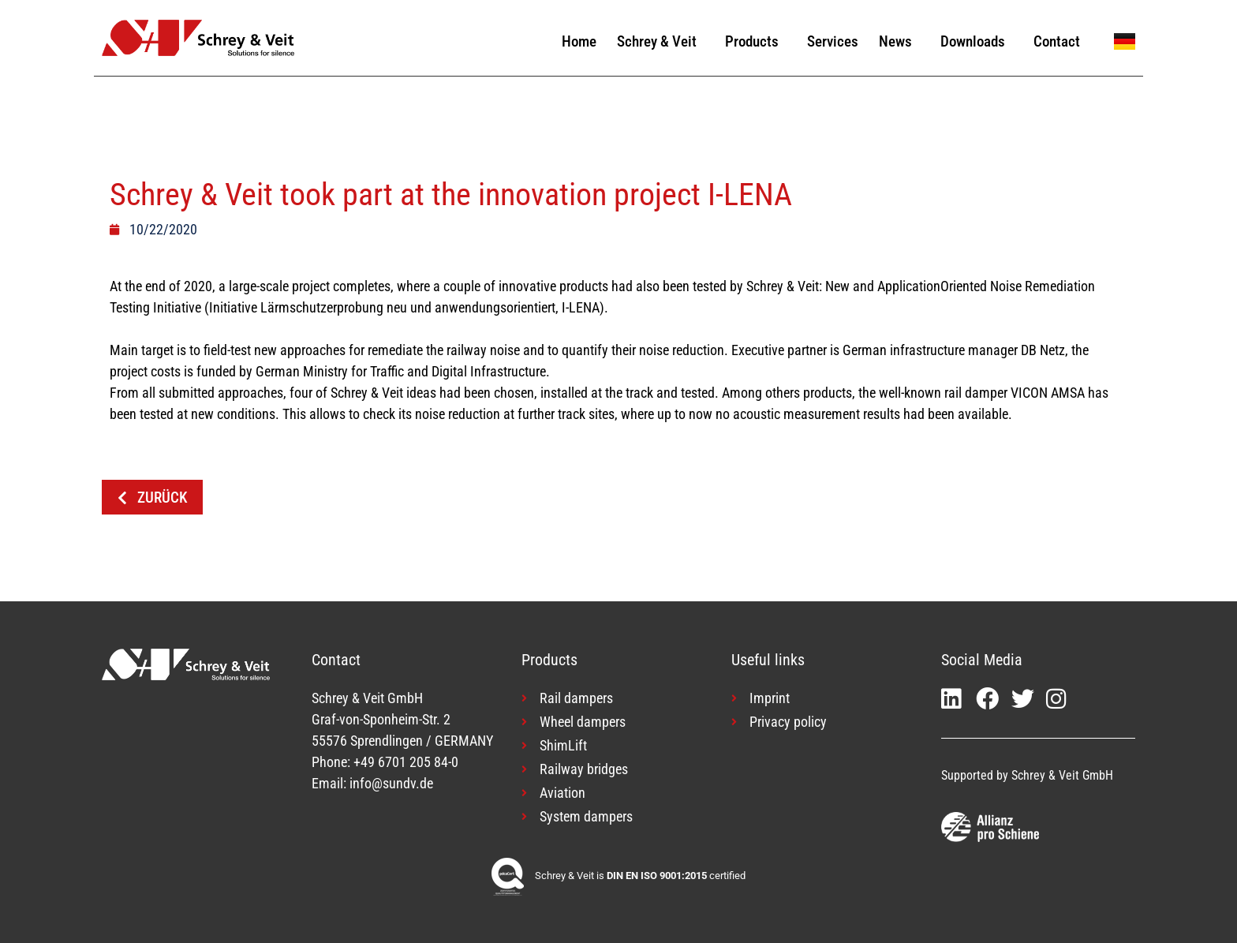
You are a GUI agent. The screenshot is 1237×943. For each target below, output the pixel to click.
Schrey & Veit (660, 41)
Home (579, 41)
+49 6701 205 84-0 (405, 762)
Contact (1056, 41)
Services (832, 41)
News (899, 41)
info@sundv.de (391, 783)
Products (756, 41)
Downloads (976, 41)
